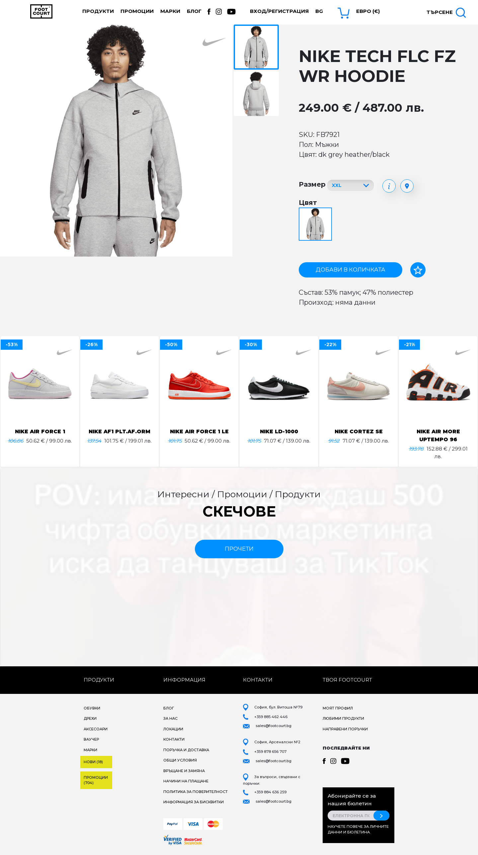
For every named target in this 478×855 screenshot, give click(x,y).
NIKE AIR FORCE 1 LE (199, 431)
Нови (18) (93, 762)
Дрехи (90, 718)
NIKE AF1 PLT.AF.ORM (120, 431)
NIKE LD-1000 (279, 431)
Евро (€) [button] (368, 11)
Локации (173, 729)
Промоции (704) (96, 780)
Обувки (92, 708)
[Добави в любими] (418, 269)
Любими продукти (343, 718)
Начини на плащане (185, 781)
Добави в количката (350, 269)
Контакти (174, 739)
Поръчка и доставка (186, 750)
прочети (239, 548)
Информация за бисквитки (193, 802)
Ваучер (91, 739)
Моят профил (338, 708)
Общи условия (180, 760)
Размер (312, 184)
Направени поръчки (345, 729)
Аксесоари (96, 729)
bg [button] (319, 11)
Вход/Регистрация (279, 11)
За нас (170, 718)
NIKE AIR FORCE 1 (40, 431)
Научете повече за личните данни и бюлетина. (358, 829)
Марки (170, 11)
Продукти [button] (98, 11)
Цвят (308, 203)
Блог (194, 11)
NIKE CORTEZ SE (358, 431)
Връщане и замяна (184, 770)
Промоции (137, 11)
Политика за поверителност (195, 791)
